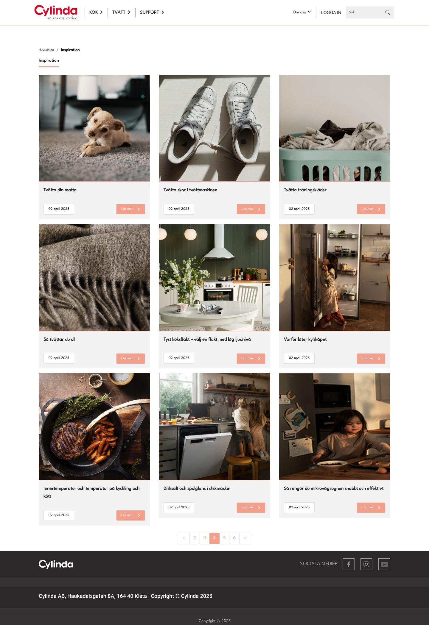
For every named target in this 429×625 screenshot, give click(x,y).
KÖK (96, 12)
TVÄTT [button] (121, 12)
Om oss (302, 12)
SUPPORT (152, 12)
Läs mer (130, 209)
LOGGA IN (331, 12)
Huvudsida (46, 50)
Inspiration (70, 50)
